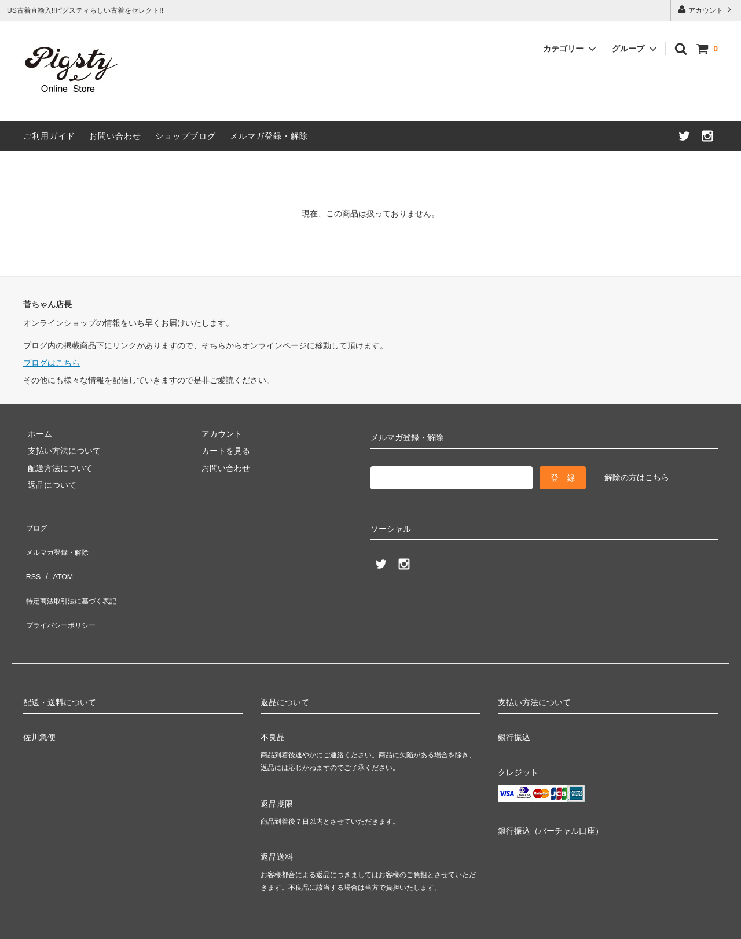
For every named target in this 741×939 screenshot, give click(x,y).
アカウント (706, 9)
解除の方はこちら (636, 477)
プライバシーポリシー (63, 593)
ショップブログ (185, 136)
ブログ (35, 524)
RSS (31, 559)
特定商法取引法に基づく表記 (76, 575)
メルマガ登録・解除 (269, 136)
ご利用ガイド (49, 136)
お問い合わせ (115, 136)
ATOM (57, 559)
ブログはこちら (51, 362)
